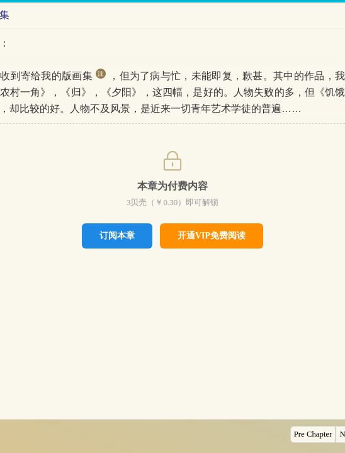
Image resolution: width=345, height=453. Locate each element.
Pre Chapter (313, 434)
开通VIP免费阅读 (212, 235)
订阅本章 (117, 235)
